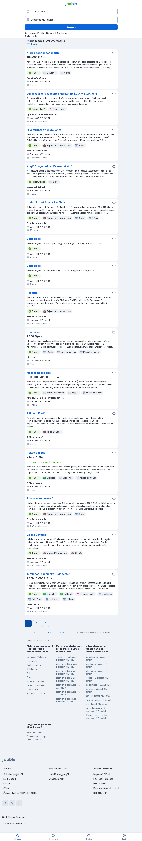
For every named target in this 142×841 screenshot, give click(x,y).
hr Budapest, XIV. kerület (97, 704)
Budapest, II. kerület (36, 693)
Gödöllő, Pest (33, 689)
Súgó (6, 788)
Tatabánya (32, 669)
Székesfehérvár (34, 665)
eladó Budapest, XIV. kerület (99, 685)
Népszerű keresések (39, 640)
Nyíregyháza (32, 661)
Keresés (71, 27)
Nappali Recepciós (39, 372)
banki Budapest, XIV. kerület (98, 696)
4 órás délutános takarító (43, 52)
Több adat (34, 44)
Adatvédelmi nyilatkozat (14, 823)
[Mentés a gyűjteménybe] (114, 53)
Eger (29, 677)
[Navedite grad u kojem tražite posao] (71, 19)
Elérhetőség (9, 778)
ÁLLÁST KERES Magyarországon (20, 792)
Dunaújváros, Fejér (35, 685)
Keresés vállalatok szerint (106, 788)
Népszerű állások (34, 732)
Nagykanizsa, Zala (35, 681)
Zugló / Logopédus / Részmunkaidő (49, 166)
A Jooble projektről (13, 774)
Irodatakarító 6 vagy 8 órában (46, 202)
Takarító (32, 292)
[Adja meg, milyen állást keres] (71, 11)
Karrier (6, 783)
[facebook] (5, 803)
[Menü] (4, 4)
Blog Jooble (99, 783)
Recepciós (33, 332)
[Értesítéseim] (138, 4)
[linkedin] (19, 803)
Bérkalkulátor (100, 792)
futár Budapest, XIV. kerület (98, 700)
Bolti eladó (34, 238)
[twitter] (12, 803)
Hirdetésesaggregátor (60, 774)
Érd (28, 673)
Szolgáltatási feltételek (14, 817)
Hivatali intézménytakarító (44, 129)
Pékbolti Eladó (36, 413)
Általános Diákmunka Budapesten (48, 574)
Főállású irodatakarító (41, 498)
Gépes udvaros (36, 534)
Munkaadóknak (56, 778)
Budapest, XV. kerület (37, 657)
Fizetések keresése (103, 778)
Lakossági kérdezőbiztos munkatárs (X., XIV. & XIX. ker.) (62, 93)
